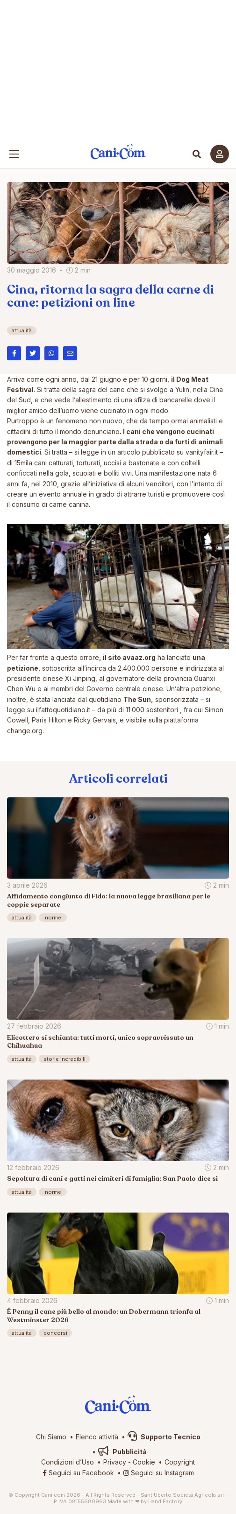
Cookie (144, 1462)
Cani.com (118, 152)
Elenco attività (97, 1437)
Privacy (114, 1462)
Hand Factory (165, 1501)
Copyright (179, 1462)
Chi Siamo (51, 1437)
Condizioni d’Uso (67, 1462)
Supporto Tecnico (164, 1437)
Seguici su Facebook (78, 1473)
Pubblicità (122, 1452)
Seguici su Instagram (158, 1473)
